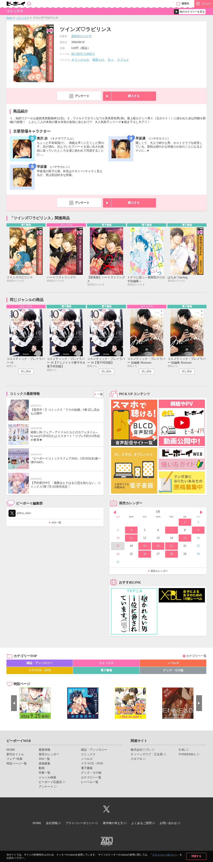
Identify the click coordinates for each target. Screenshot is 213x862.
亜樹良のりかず (81, 36)
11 (131, 539)
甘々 (111, 59)
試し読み (26, 372)
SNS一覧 (56, 523)
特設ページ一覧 (16, 764)
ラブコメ (123, 59)
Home (9, 17)
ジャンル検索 (47, 778)
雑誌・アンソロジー (39, 663)
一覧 (98, 394)
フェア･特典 (14, 760)
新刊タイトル (15, 755)
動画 (42, 769)
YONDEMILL (187, 755)
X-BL (181, 750)
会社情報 (47, 823)
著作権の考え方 (114, 823)
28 (171, 554)
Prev (114, 513)
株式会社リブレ (141, 750)
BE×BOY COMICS (83, 53)
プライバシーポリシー (164, 854)
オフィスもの (80, 59)
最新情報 (44, 750)
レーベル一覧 (89, 783)
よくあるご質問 (145, 823)
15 (184, 539)
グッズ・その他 (173, 671)
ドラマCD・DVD (39, 671)
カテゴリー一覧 (196, 657)
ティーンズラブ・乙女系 (147, 755)
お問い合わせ (175, 823)
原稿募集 (44, 764)
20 (158, 546)
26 (144, 554)
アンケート (82, 96)
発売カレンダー (159, 572)
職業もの (98, 59)
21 (171, 546)
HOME (10, 750)
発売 (185, 3)
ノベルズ (173, 663)
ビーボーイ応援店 (50, 783)
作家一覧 (44, 773)
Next (201, 513)
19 (144, 546)
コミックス (23, 17)
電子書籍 (106, 671)
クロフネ (136, 760)
